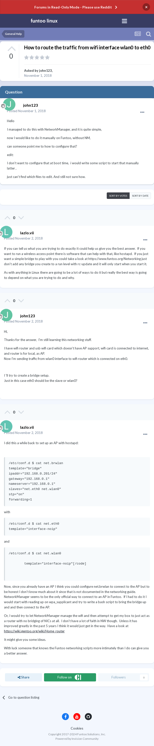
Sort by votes (118, 195)
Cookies (77, 728)
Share (23, 677)
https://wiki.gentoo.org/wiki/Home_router (34, 631)
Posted (26, 111)
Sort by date (140, 195)
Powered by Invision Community (77, 739)
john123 (45, 71)
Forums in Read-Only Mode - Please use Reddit (73, 7)
